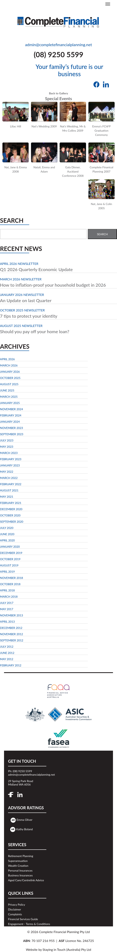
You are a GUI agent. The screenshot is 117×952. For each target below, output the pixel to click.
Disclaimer (14, 909)
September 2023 (11, 434)
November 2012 (11, 634)
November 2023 (11, 428)
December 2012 (11, 627)
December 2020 (11, 509)
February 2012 (10, 665)
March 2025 (9, 396)
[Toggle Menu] (107, 4)
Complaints (15, 914)
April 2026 (7, 359)
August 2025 (9, 384)
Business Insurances (20, 875)
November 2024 (11, 409)
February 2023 (10, 459)
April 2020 (7, 540)
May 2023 (6, 446)
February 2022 (10, 484)
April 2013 (7, 621)
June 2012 (7, 652)
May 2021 (6, 496)
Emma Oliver (24, 819)
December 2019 (11, 553)
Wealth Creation (18, 865)
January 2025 (10, 403)
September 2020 (11, 521)
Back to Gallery (58, 93)
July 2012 (6, 646)
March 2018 (9, 596)
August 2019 (9, 565)
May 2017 (6, 609)
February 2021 (10, 503)
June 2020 (7, 534)
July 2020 (6, 528)
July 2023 (6, 440)
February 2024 (10, 415)
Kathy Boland (24, 829)
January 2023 (10, 465)
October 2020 (10, 515)
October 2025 (10, 378)
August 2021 (9, 490)
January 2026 (10, 371)
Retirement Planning (20, 856)
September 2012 (11, 640)
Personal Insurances (20, 870)
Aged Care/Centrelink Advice (26, 880)
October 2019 (10, 559)
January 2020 (10, 546)
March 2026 (9, 365)
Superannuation (18, 861)
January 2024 (10, 421)
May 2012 (6, 659)
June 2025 (7, 390)
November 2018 (11, 578)
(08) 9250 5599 (58, 54)
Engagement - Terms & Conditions (29, 924)
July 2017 (6, 602)
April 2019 (7, 571)
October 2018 (10, 584)
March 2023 (9, 453)
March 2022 (9, 478)
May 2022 (6, 471)
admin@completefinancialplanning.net (58, 44)
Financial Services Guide (23, 919)
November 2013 (11, 615)
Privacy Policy (16, 904)
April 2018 (7, 590)
